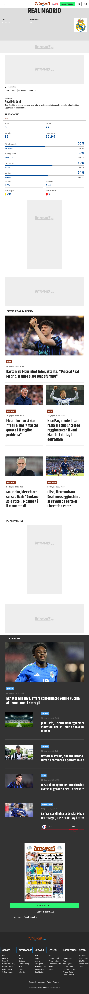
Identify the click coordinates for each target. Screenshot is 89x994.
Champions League (9, 964)
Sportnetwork (40, 969)
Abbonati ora (44, 905)
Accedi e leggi (30, 917)
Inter (9, 362)
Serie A (5, 958)
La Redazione (68, 958)
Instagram (41, 982)
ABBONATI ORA (67, 4)
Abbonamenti (54, 958)
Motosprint (39, 964)
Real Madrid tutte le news (14, 521)
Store (51, 966)
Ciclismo (22, 961)
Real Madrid (11, 411)
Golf (20, 966)
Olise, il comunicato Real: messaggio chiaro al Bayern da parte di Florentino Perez (63, 499)
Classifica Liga (10, 87)
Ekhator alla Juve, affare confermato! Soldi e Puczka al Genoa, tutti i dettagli (43, 701)
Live (56, 4)
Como (50, 411)
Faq (64, 961)
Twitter (49, 982)
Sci (20, 955)
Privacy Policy (68, 972)
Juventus (10, 689)
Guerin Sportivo (40, 966)
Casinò (81, 966)
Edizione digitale (55, 964)
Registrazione (84, 958)
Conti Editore (39, 972)
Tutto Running (24, 964)
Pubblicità (82, 955)
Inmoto (37, 961)
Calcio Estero (7, 969)
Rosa (13, 90)
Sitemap (52, 969)
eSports (22, 972)
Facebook (32, 982)
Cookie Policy (68, 966)
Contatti (66, 955)
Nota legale (67, 964)
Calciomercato (7, 972)
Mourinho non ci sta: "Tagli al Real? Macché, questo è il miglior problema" (22, 428)
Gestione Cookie (69, 969)
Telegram (56, 982)
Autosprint (38, 958)
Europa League (7, 966)
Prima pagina (54, 961)
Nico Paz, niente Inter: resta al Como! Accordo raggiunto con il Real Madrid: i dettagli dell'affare (63, 430)
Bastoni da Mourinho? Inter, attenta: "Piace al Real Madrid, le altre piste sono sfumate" (42, 374)
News (7, 90)
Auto (36, 955)
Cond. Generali (68, 975)
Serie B (5, 961)
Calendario (22, 90)
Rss (50, 955)
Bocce (21, 969)
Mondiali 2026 (47, 804)
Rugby (21, 958)
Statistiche (32, 90)
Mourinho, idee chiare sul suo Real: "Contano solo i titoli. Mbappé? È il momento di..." (22, 499)
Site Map (82, 961)
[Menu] (3, 4)
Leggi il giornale (45, 912)
